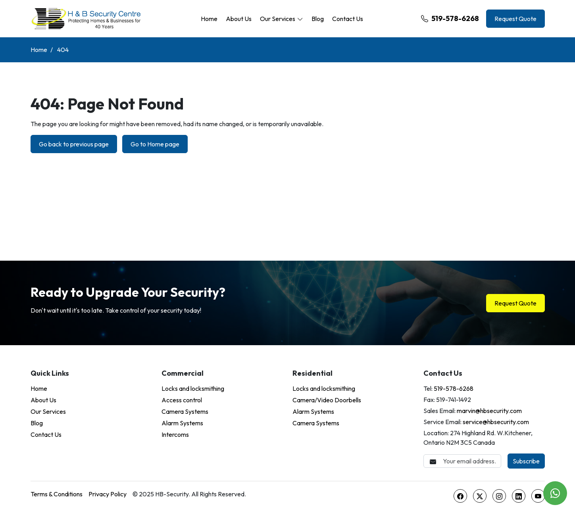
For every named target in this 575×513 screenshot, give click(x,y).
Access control (182, 400)
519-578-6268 (450, 18)
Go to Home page (155, 144)
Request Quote (515, 19)
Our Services (277, 19)
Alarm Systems (182, 423)
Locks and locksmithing (193, 388)
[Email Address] (462, 461)
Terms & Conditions (57, 494)
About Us (239, 19)
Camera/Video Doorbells (326, 400)
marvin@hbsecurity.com (489, 411)
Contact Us (347, 19)
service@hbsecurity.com (496, 422)
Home (209, 19)
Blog (318, 19)
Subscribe (526, 461)
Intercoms (175, 434)
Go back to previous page (74, 144)
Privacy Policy (107, 494)
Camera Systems (185, 411)
